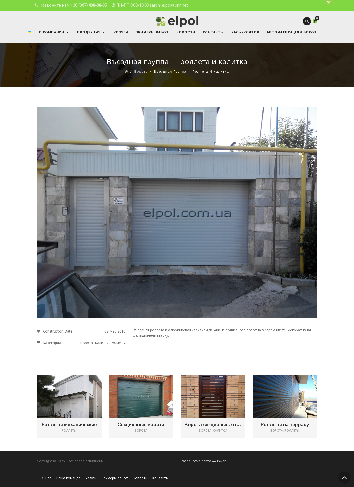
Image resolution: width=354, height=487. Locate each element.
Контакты (213, 32)
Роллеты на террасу (285, 424)
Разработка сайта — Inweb (203, 461)
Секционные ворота (141, 424)
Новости (185, 32)
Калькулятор (245, 32)
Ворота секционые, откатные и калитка (213, 424)
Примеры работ (152, 32)
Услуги (121, 32)
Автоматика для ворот (292, 32)
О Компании (54, 32)
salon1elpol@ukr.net (169, 5)
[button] (66, 32)
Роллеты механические (69, 424)
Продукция (91, 32)
